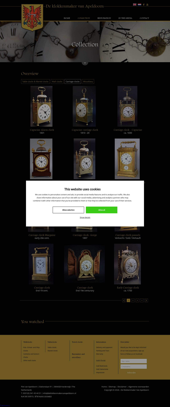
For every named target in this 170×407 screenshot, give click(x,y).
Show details (85, 217)
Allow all (101, 210)
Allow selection (68, 210)
